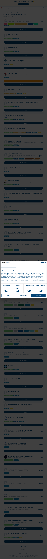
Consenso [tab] (8, 265)
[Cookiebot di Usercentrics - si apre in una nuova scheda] (40, 262)
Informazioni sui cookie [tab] (39, 265)
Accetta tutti (38, 295)
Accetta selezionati (23, 295)
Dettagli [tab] (23, 265)
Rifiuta (8, 295)
